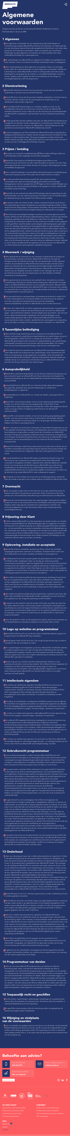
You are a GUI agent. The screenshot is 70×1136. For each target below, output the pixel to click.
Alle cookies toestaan (55, 1122)
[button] (66, 4)
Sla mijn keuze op (55, 1127)
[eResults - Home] (10, 5)
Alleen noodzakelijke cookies (55, 1131)
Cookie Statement (12, 1128)
